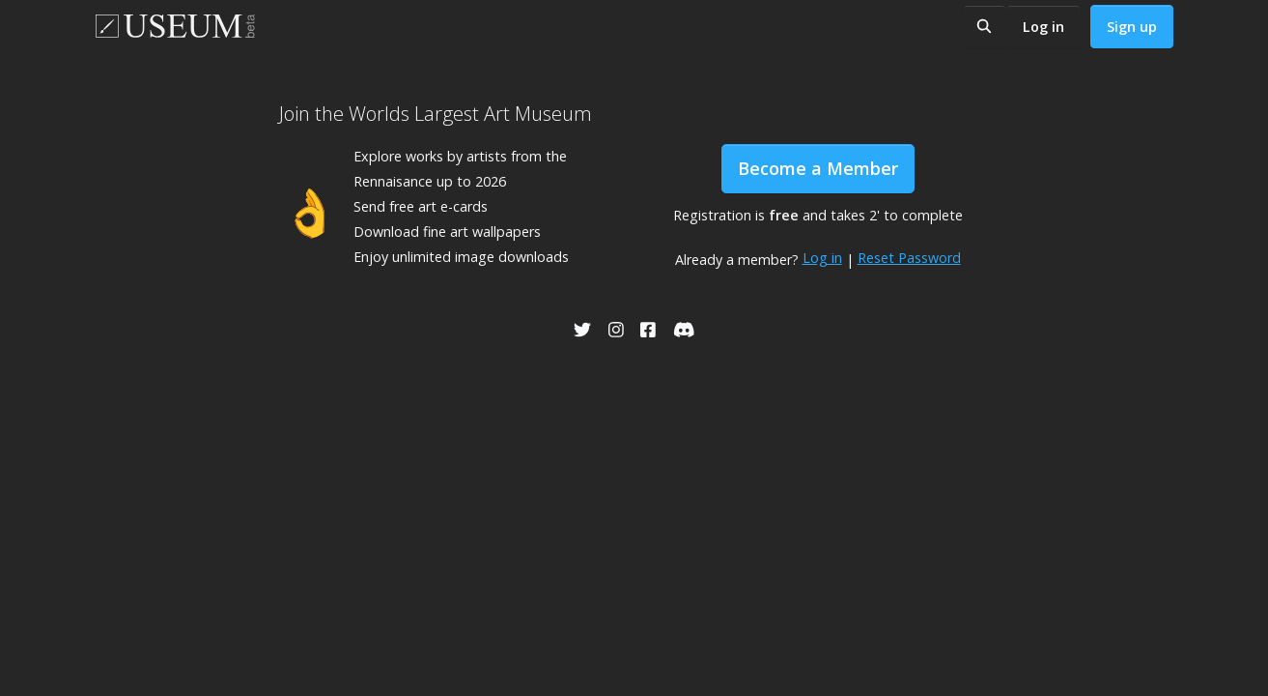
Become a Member (818, 168)
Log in (1043, 26)
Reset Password (909, 257)
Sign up (1132, 26)
